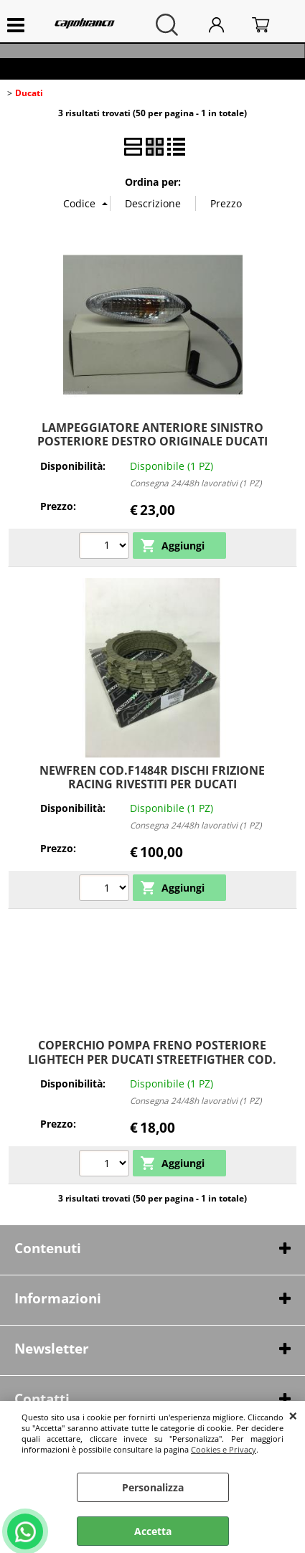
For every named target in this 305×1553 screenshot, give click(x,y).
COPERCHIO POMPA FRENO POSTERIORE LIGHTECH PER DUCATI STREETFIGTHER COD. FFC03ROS (152, 1059)
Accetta (153, 1531)
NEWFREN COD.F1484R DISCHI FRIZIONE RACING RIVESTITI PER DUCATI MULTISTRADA (152, 784)
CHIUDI (293, 1415)
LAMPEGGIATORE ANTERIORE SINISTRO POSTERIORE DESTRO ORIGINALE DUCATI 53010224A (152, 441)
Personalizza (153, 1487)
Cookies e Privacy (223, 1449)
